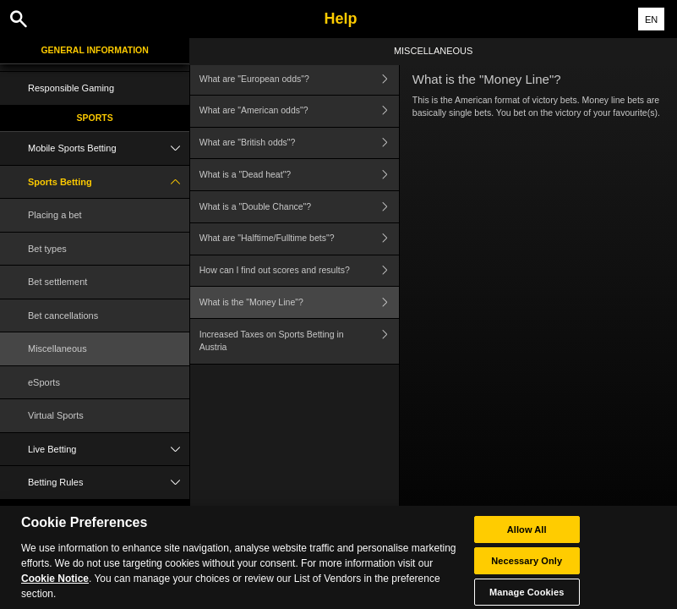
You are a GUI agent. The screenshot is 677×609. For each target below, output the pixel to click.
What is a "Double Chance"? (299, 206)
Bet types (47, 249)
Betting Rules (108, 482)
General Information (94, 50)
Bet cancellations (63, 315)
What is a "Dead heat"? (299, 174)
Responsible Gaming (71, 88)
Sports (95, 117)
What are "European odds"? (299, 79)
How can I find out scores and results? (299, 271)
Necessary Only (526, 567)
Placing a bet (55, 215)
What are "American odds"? (299, 111)
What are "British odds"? (299, 143)
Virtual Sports (56, 415)
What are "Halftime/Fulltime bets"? (299, 239)
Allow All (527, 536)
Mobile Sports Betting (108, 148)
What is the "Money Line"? (299, 302)
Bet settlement (57, 282)
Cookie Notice (55, 585)
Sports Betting (108, 182)
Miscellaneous (57, 348)
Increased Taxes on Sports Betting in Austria (299, 341)
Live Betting (108, 449)
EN (651, 19)
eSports (44, 382)
